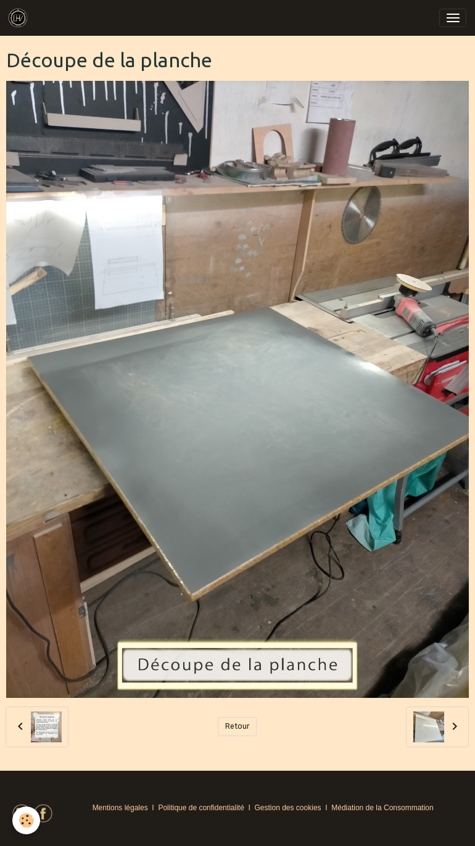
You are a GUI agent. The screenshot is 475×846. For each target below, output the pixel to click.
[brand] (20, 18)
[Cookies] (26, 820)
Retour (237, 726)
